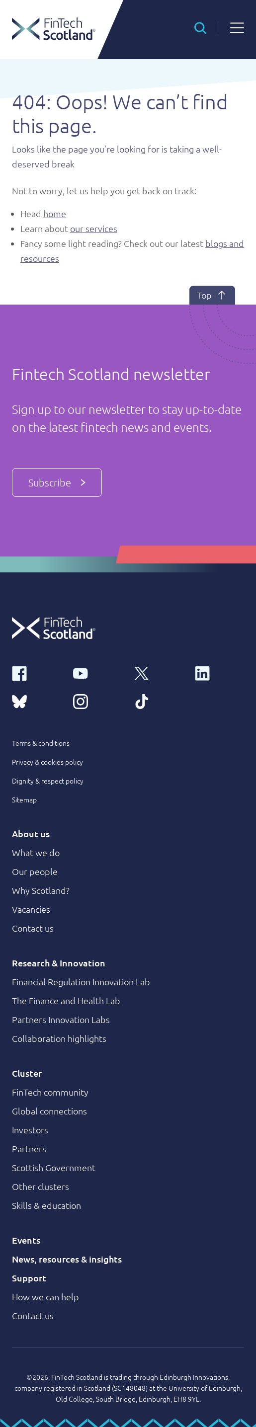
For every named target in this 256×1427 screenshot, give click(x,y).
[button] (200, 26)
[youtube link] (97, 673)
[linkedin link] (219, 673)
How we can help (45, 1296)
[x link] (158, 673)
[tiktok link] (158, 701)
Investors (30, 1129)
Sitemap (24, 799)
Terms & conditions (41, 743)
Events (26, 1240)
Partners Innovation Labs (61, 1019)
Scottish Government (53, 1167)
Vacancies (31, 909)
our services (93, 228)
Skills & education (46, 1205)
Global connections (49, 1110)
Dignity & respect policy (48, 781)
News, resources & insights (67, 1259)
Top (212, 295)
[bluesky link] (36, 701)
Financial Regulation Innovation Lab (81, 981)
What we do (36, 852)
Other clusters (40, 1186)
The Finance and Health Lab (66, 1000)
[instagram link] (97, 701)
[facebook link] (36, 673)
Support (29, 1277)
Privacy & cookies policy (47, 762)
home (54, 213)
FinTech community (50, 1092)
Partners (29, 1148)
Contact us (33, 928)
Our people (35, 871)
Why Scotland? (41, 890)
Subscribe (56, 482)
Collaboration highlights (59, 1038)
